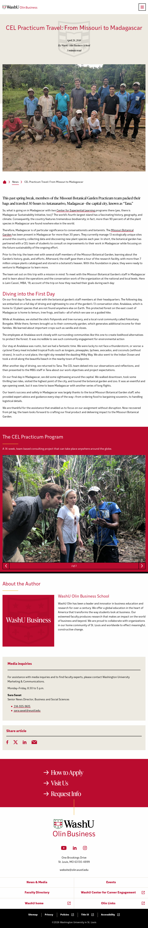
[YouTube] (64, 849)
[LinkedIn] (25, 743)
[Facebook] (7, 743)
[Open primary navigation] (142, 7)
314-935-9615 (22, 706)
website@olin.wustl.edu (74, 870)
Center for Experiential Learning (76, 210)
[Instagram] (85, 849)
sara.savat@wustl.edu (27, 710)
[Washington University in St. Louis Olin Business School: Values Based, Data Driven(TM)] (74, 836)
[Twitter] (15, 743)
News (15, 182)
